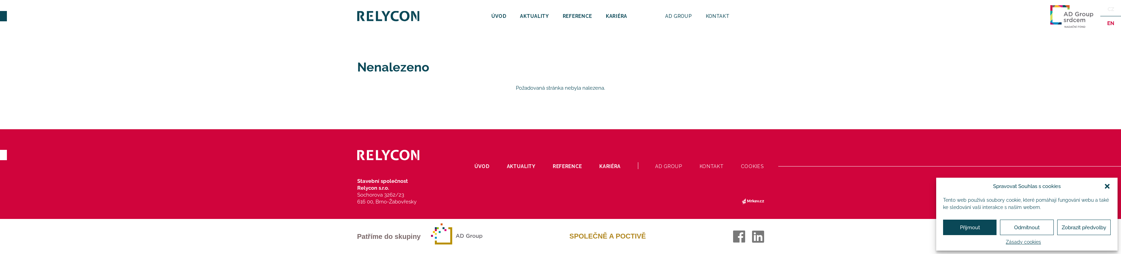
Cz (1111, 9)
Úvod (499, 16)
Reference (577, 16)
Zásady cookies (1023, 242)
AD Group (678, 16)
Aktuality (534, 16)
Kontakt (718, 16)
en (1110, 23)
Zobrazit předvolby (1084, 227)
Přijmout (970, 227)
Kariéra (616, 16)
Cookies (752, 166)
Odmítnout (1027, 227)
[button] (1107, 186)
